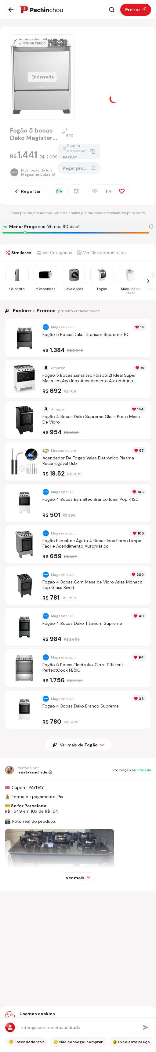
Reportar (28, 191)
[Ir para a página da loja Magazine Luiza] (34, 172)
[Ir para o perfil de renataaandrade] (28, 770)
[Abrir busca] (112, 10)
